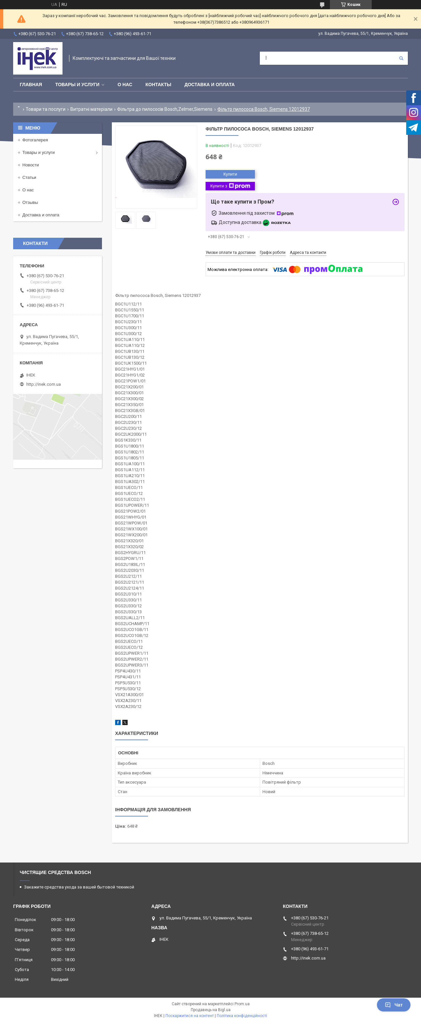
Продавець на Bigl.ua (211, 1010)
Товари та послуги (45, 109)
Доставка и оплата (210, 84)
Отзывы (30, 202)
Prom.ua (242, 1004)
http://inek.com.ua (43, 384)
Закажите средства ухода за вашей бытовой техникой (79, 887)
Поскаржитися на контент (189, 1015)
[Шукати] (401, 58)
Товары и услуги (77, 84)
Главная (31, 84)
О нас (124, 84)
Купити (230, 174)
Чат (394, 1005)
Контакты (158, 84)
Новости (30, 164)
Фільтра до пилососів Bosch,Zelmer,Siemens (164, 109)
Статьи (29, 177)
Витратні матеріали (91, 109)
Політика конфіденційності (242, 1015)
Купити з (230, 186)
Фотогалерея (35, 139)
